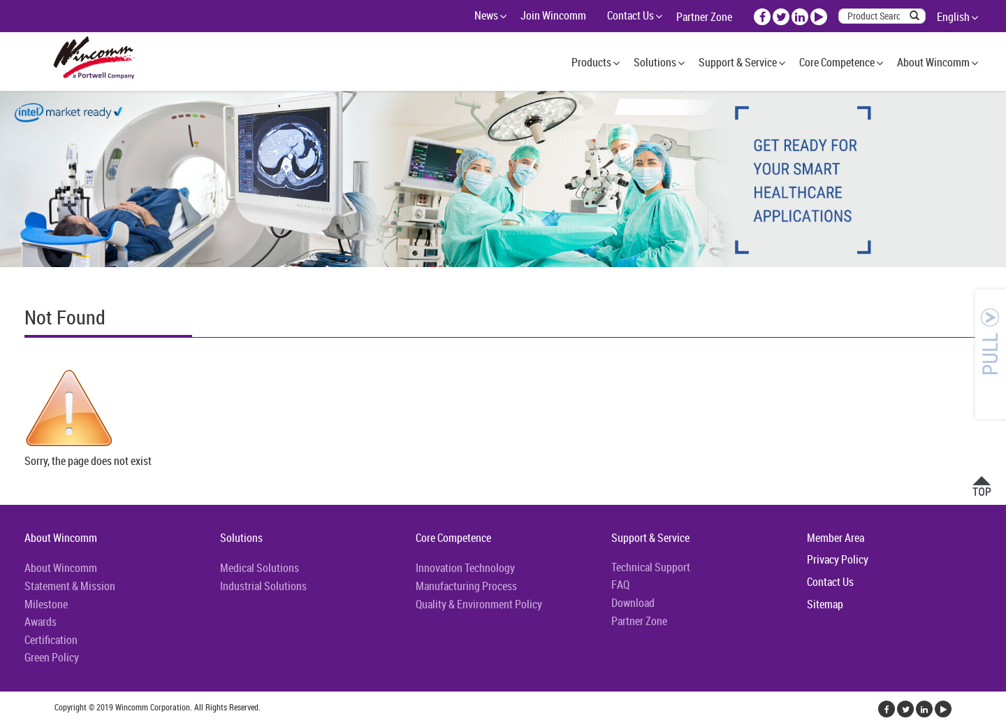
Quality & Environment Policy (479, 604)
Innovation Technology (465, 567)
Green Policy (51, 657)
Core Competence (837, 62)
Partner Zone (704, 16)
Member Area (835, 537)
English (953, 16)
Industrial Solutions (263, 586)
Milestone (46, 604)
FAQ (620, 584)
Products (591, 62)
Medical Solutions (259, 567)
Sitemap (825, 604)
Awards (40, 621)
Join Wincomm (553, 15)
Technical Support (650, 567)
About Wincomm (933, 62)
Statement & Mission (69, 586)
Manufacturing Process (466, 586)
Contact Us (630, 15)
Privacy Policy (837, 559)
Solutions (655, 62)
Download (633, 602)
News (486, 15)
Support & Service (738, 62)
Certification (51, 639)
